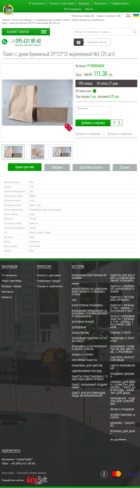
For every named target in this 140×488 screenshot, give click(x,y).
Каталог (84, 3)
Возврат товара (11, 286)
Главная (6, 20)
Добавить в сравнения (119, 134)
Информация (120, 3)
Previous (5, 102)
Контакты (100, 3)
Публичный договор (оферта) (31, 473)
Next (69, 102)
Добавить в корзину (93, 123)
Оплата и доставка (62, 3)
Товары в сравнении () (108, 16)
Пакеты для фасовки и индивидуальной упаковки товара (41, 20)
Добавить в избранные (88, 134)
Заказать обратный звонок (28, 45)
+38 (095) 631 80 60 (22, 463)
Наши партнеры (12, 280)
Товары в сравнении (50, 286)
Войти (89, 9)
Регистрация (72, 9)
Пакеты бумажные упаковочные (88, 20)
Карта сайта (8, 473)
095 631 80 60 (25, 41)
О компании (37, 3)
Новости (7, 297)
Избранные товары (48, 280)
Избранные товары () (82, 16)
